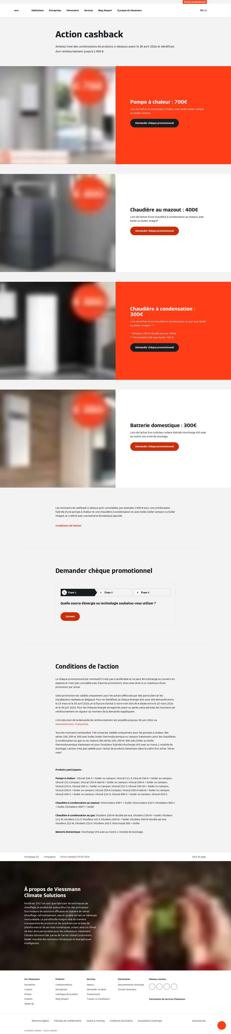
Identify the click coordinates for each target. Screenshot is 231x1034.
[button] (221, 1025)
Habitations (37, 10)
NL (205, 10)
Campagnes (49, 856)
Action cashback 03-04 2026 (75, 856)
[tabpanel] (116, 611)
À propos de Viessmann (129, 10)
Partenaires (73, 10)
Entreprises (55, 10)
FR (201, 10)
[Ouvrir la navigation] (16, 10)
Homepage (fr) (31, 856)
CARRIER (53, 1031)
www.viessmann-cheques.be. (72, 724)
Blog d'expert (105, 10)
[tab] (77, 592)
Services (88, 10)
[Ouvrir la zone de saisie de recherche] (195, 10)
